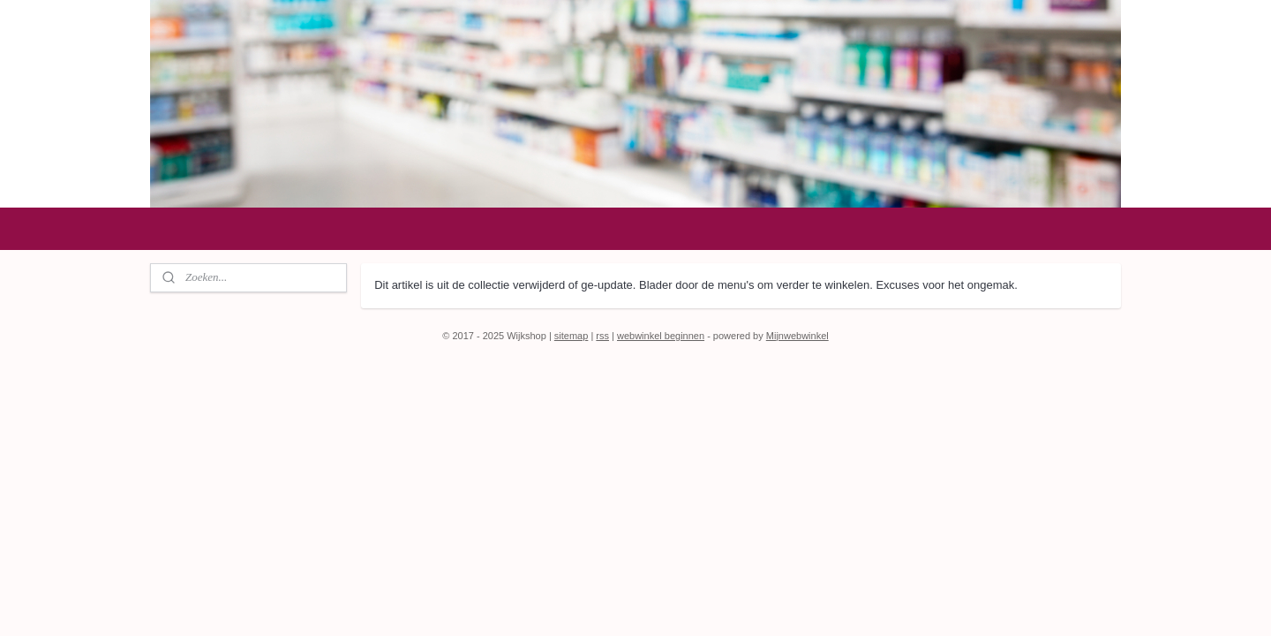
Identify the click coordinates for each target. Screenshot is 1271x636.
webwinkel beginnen (660, 335)
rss (602, 335)
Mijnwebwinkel (797, 335)
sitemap (571, 335)
